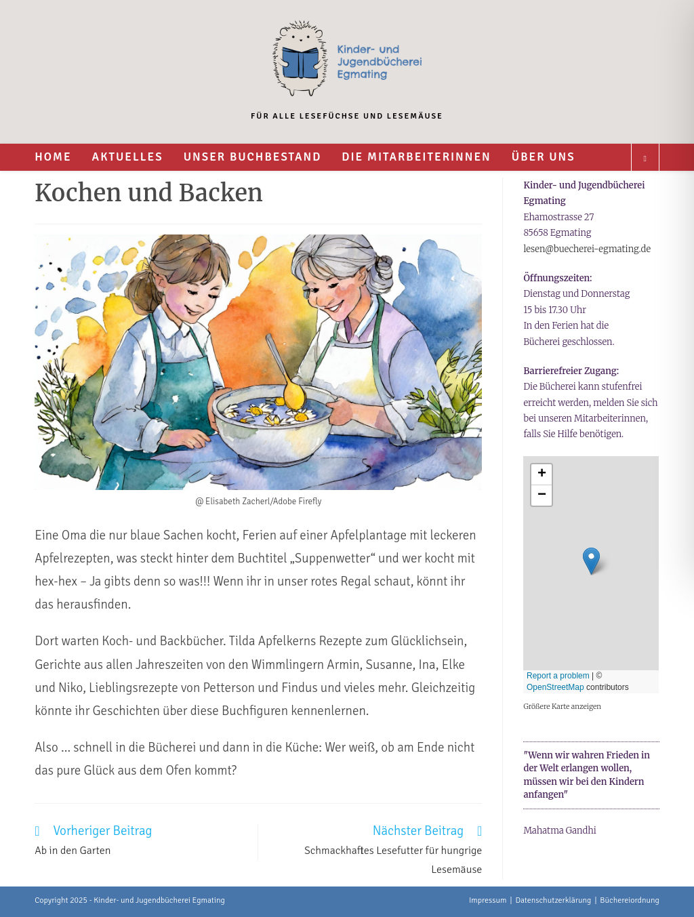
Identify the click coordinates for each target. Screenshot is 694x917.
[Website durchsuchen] (645, 159)
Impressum (488, 900)
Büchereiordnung (629, 900)
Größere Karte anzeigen (562, 706)
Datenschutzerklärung (553, 900)
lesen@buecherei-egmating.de (587, 249)
